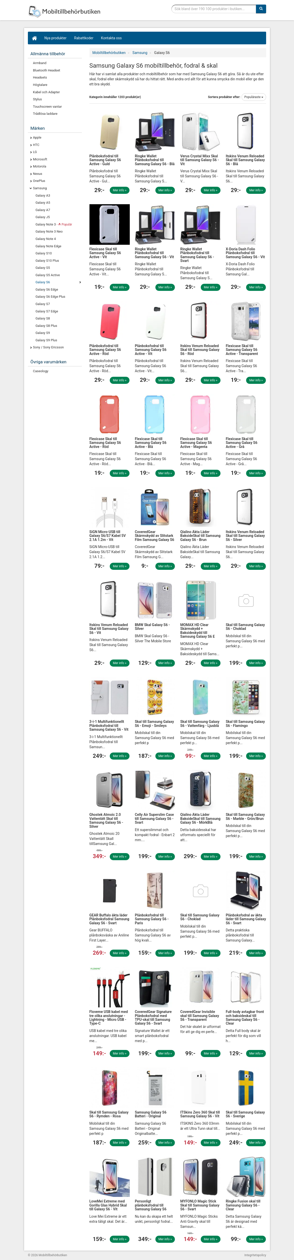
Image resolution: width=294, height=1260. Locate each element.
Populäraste (253, 97)
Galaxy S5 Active (47, 275)
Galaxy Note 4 (45, 239)
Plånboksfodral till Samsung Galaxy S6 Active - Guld (105, 160)
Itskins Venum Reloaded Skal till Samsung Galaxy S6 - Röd (199, 350)
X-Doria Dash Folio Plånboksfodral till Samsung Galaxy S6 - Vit (245, 253)
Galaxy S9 (42, 333)
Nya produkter (55, 38)
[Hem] (34, 38)
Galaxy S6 (42, 282)
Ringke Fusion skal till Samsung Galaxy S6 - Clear (243, 1205)
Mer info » (119, 190)
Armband (39, 63)
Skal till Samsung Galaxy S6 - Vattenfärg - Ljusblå (199, 723)
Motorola (39, 166)
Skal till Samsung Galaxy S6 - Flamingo (245, 723)
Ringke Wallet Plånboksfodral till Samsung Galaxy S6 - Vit (154, 253)
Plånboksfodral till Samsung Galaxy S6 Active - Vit (151, 350)
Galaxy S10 (43, 253)
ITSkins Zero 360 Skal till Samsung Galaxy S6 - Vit (200, 1114)
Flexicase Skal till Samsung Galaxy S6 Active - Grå (242, 443)
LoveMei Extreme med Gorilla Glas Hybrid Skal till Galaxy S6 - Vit (108, 1205)
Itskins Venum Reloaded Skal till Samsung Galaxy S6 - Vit (108, 629)
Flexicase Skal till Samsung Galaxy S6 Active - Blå (151, 443)
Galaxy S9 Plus (46, 340)
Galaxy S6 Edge (46, 289)
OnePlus (39, 181)
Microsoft (40, 159)
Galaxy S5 (42, 268)
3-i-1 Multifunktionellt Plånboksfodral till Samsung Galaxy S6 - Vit (108, 725)
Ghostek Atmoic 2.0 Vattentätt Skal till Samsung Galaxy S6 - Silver (106, 820)
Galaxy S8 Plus (46, 326)
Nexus (37, 174)
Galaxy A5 (42, 202)
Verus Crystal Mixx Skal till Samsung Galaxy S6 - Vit (199, 160)
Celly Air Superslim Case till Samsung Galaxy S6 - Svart (154, 818)
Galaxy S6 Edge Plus (50, 296)
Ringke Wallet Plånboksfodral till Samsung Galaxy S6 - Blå (155, 160)
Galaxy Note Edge (48, 246)
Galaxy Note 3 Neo (49, 231)
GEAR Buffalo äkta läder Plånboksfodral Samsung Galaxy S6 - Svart (109, 919)
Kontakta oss (111, 38)
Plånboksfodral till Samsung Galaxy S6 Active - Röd (105, 350)
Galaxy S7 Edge (46, 311)
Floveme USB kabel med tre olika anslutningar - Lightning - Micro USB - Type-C (108, 1017)
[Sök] (261, 9)
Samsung (40, 188)
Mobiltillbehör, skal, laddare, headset (66, 11)
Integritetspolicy (255, 1255)
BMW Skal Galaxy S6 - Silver (152, 627)
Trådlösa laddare (45, 114)
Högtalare (40, 85)
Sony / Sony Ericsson (48, 347)
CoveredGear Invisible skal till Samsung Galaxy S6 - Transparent (199, 1016)
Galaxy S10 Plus (47, 260)
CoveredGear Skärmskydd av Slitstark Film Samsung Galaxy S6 (154, 536)
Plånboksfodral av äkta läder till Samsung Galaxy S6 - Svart (246, 919)
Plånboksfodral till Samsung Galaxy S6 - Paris (152, 919)
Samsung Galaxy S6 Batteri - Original (151, 1114)
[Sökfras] (213, 9)
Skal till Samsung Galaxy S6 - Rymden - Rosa (108, 1114)
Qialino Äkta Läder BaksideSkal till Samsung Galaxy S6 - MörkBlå (200, 818)
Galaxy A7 (42, 210)
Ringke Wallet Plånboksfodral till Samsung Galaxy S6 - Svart (197, 255)
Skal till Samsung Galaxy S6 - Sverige (245, 1114)
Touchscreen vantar (47, 106)
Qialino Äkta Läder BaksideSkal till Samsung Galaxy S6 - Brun (200, 536)
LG (35, 152)
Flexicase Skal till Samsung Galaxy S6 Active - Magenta (196, 443)
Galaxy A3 (42, 195)
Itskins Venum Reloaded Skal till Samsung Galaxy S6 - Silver (245, 536)
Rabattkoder (84, 38)
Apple (37, 137)
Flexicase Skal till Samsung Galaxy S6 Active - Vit (105, 253)
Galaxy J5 (42, 217)
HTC (36, 145)
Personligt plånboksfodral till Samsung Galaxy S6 (151, 1205)
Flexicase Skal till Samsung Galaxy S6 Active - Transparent (242, 350)
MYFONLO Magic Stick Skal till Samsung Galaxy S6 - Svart (199, 1205)
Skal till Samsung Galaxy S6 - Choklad (245, 627)
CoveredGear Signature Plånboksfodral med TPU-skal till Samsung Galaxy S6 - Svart (153, 1017)
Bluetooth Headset (46, 70)
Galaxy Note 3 (53, 224)
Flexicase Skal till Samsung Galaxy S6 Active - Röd (105, 443)
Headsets (40, 77)
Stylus (37, 99)
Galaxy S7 (42, 304)
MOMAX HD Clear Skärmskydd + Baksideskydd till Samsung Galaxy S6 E (197, 630)
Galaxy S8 (42, 318)
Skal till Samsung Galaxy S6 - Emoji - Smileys (154, 723)
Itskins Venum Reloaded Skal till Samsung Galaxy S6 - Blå (245, 160)
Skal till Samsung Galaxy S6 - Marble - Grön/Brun (245, 816)
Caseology (40, 371)
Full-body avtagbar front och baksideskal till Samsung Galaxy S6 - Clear (245, 1017)
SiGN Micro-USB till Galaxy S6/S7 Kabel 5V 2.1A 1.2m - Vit (107, 536)
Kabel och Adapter (46, 92)
